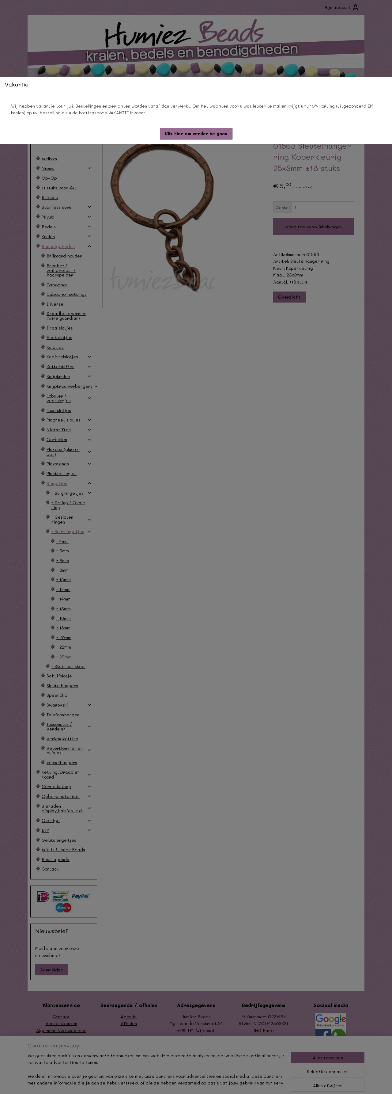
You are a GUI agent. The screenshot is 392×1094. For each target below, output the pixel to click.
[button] (196, 133)
